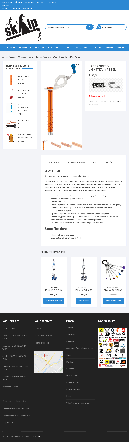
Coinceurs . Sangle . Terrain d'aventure (35, 57)
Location (29, 2)
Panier (69, 396)
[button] (77, 65)
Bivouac (66, 47)
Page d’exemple (73, 389)
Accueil (5, 57)
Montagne (53, 47)
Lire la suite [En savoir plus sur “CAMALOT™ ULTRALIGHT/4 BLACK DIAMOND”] (84, 301)
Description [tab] (54, 162)
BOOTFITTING (28, 8)
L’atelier (18, 2)
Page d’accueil (72, 382)
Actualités (7, 2)
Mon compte (53, 2)
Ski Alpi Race (25, 47)
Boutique (70, 341)
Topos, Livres (80, 47)
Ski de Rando (8, 47)
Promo (120, 47)
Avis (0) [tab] (109, 162)
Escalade (39, 47)
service (5, 5)
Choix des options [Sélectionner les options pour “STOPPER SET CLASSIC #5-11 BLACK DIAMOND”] (113, 301)
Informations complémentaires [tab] (83, 162)
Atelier (5, 8)
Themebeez (34, 437)
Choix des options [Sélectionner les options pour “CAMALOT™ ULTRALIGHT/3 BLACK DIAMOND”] (54, 301)
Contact (40, 2)
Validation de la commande (77, 403)
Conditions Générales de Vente (79, 348)
